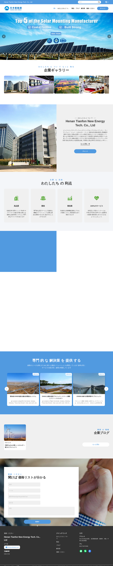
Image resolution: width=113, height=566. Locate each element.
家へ (55, 8)
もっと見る (85, 144)
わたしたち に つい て (64, 8)
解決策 (83, 8)
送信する (37, 522)
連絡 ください (90, 8)
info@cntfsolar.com (12, 547)
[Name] (99, 2)
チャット (85, 151)
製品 (73, 8)
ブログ (78, 8)
